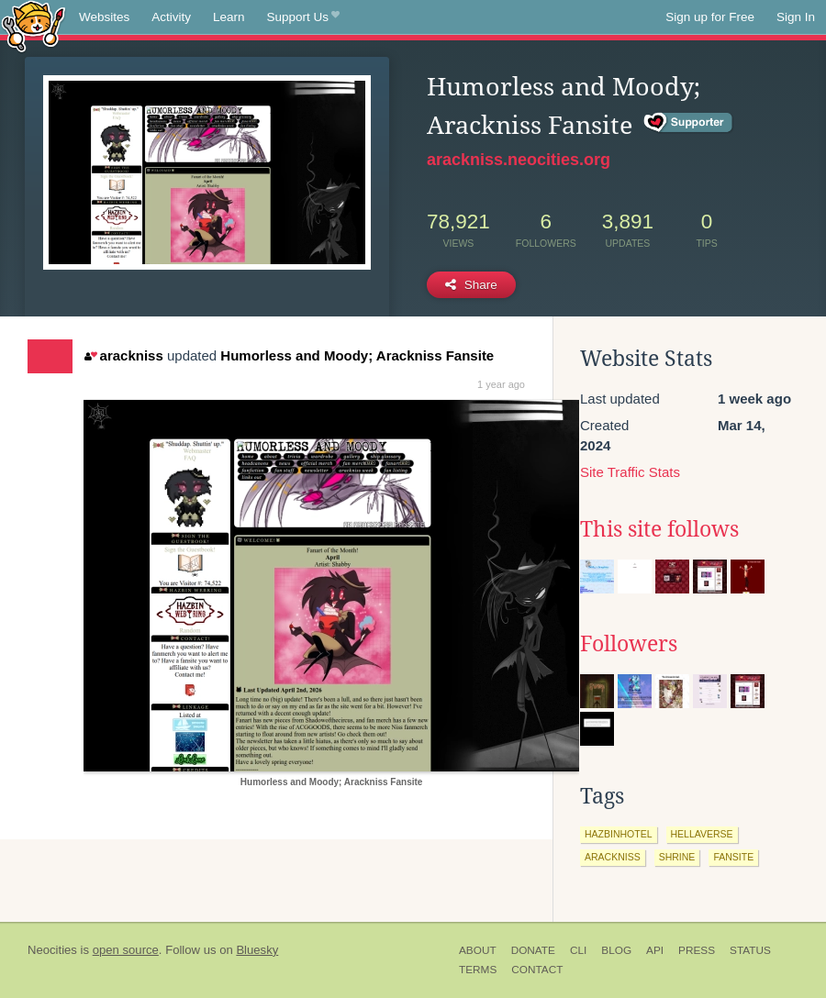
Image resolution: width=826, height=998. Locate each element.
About (478, 950)
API (655, 950)
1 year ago (501, 384)
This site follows (659, 529)
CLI (578, 950)
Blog (616, 950)
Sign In (795, 17)
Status (750, 950)
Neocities (52, 950)
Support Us (303, 17)
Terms (478, 969)
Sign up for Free (709, 17)
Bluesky (257, 950)
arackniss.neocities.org (518, 159)
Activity (171, 17)
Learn (229, 17)
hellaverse (702, 833)
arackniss (123, 355)
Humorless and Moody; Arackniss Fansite (357, 355)
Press (696, 950)
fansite (733, 856)
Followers (628, 644)
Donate (533, 950)
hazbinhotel (619, 833)
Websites (104, 17)
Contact (537, 969)
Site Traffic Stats (630, 472)
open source (126, 950)
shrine (677, 856)
